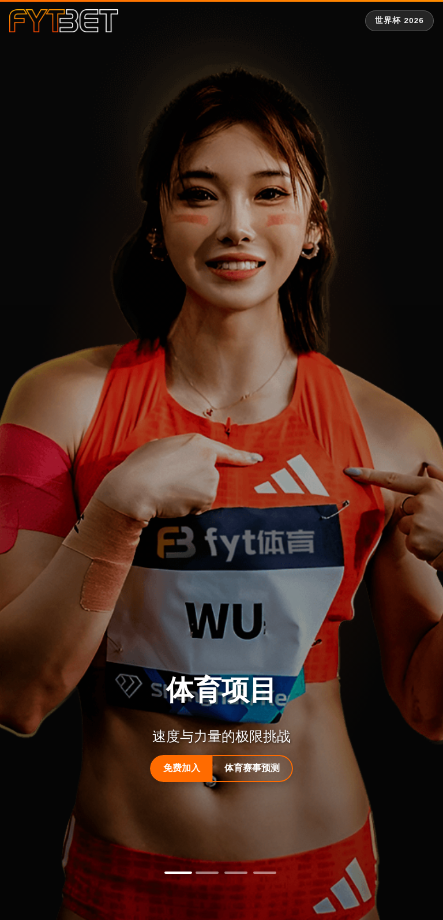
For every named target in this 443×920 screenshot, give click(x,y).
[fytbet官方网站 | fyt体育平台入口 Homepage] (63, 20)
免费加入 (181, 768)
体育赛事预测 (252, 768)
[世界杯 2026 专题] (399, 20)
